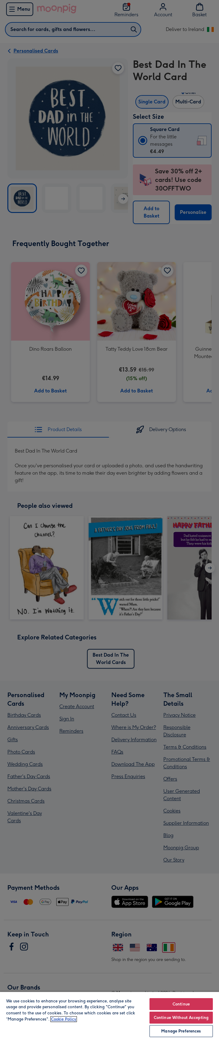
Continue (181, 1004)
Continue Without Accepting (181, 1017)
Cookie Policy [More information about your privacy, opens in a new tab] (63, 1019)
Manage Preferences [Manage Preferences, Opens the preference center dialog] (181, 1031)
